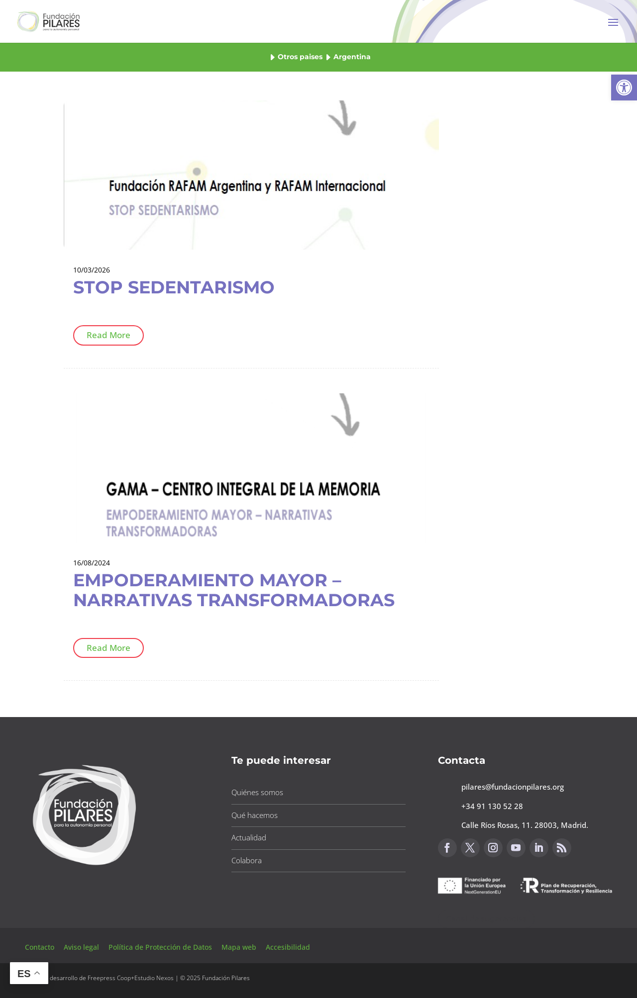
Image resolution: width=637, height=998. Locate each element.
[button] (624, 87)
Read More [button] (108, 335)
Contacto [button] (40, 947)
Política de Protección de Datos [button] (161, 947)
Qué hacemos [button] (254, 815)
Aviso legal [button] (82, 947)
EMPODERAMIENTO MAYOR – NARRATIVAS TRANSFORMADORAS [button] (234, 590)
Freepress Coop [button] (109, 978)
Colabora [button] (246, 860)
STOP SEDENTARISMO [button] (174, 287)
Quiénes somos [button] (257, 792)
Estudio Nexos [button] (154, 978)
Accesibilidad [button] (288, 947)
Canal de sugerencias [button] (486, 918)
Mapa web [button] (238, 947)
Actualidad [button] (248, 837)
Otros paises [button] (300, 56)
